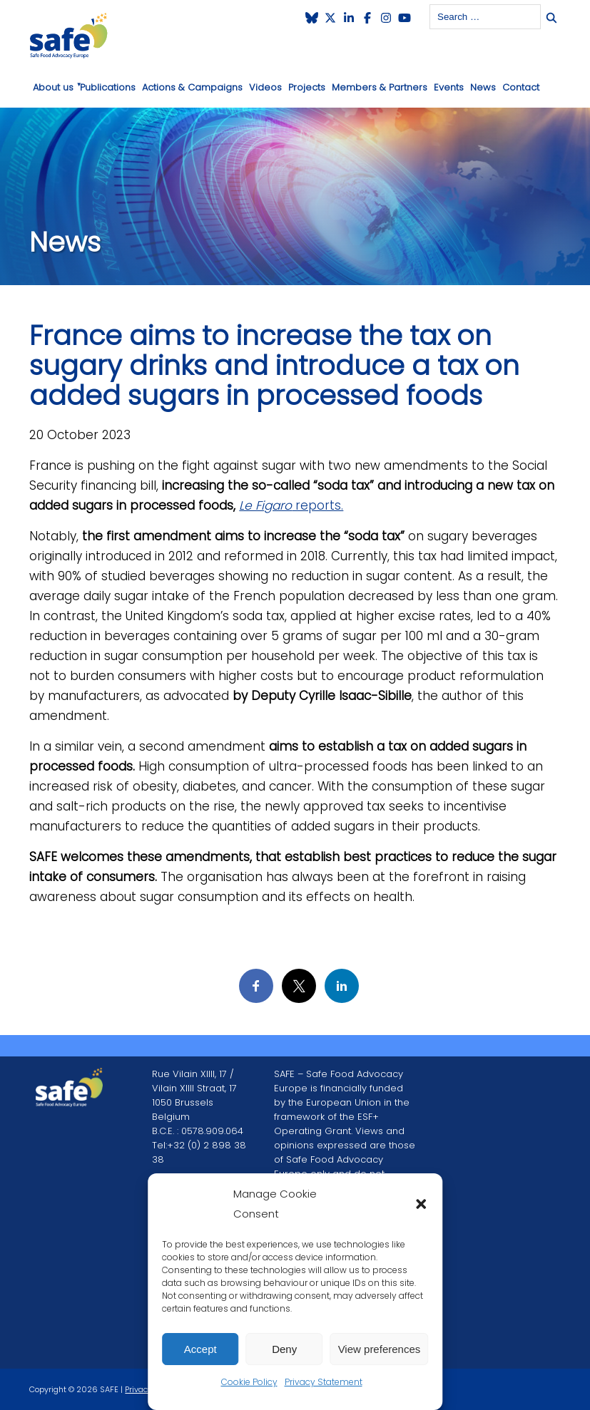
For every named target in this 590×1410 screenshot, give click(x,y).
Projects (306, 87)
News (483, 87)
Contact (520, 87)
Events (449, 87)
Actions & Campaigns (192, 87)
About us (53, 87)
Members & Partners (379, 87)
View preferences (379, 1349)
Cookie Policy (249, 1382)
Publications (108, 87)
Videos (265, 87)
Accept (200, 1349)
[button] (421, 1204)
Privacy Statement (323, 1382)
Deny (284, 1349)
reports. (291, 505)
